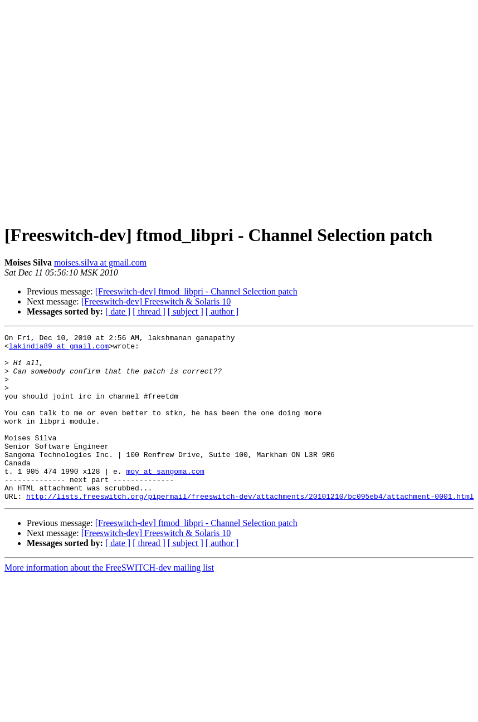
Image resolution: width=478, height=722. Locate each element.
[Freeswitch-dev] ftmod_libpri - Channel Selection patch (196, 291)
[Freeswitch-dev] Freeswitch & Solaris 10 (156, 301)
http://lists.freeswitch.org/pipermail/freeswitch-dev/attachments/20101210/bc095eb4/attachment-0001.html (250, 529)
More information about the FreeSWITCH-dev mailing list (109, 601)
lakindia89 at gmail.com (59, 349)
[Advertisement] (237, 108)
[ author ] (222, 311)
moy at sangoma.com (165, 499)
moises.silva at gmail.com (100, 262)
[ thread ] (149, 311)
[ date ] (117, 311)
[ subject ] (185, 311)
